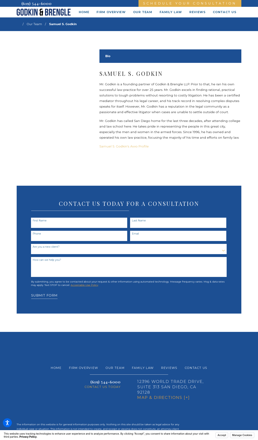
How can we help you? (47, 259)
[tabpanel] (170, 109)
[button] (7, 422)
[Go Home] (20, 24)
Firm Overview (83, 368)
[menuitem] (84, 12)
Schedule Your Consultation (189, 3)
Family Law (143, 368)
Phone (37, 233)
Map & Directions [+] (163, 397)
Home (56, 368)
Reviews (169, 368)
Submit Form (44, 295)
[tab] (107, 56)
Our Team (34, 24)
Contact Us (196, 368)
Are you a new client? (46, 246)
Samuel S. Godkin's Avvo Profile (124, 146)
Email (135, 233)
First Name (40, 220)
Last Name (139, 220)
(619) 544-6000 (37, 3)
